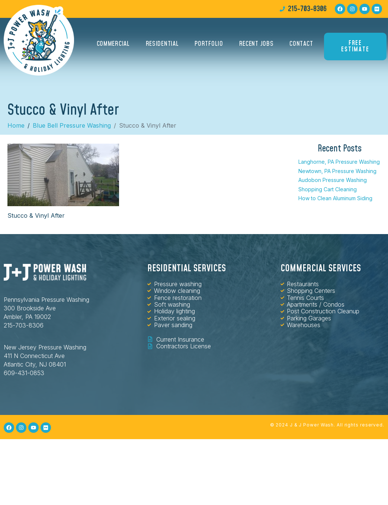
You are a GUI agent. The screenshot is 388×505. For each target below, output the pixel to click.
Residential (162, 43)
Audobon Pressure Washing (332, 180)
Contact (301, 43)
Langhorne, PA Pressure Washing (339, 162)
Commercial (113, 43)
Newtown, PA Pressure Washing (337, 171)
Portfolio (209, 43)
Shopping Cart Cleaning (327, 189)
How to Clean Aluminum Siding (335, 198)
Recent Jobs (256, 43)
